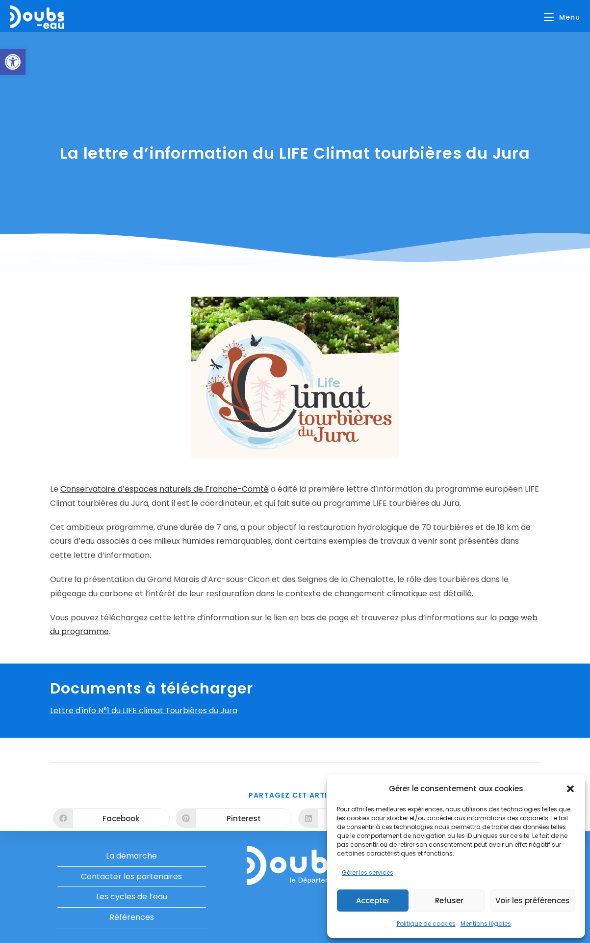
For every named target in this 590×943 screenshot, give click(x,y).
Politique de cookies (426, 923)
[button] (13, 62)
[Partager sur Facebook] (111, 818)
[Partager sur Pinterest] (234, 818)
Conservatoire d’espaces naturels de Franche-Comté (164, 489)
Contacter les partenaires (131, 876)
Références (131, 917)
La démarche (131, 855)
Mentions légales (486, 923)
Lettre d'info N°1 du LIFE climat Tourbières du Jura (143, 710)
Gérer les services (367, 872)
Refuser (449, 900)
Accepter (373, 900)
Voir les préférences (532, 900)
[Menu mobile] (562, 17)
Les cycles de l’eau (131, 896)
